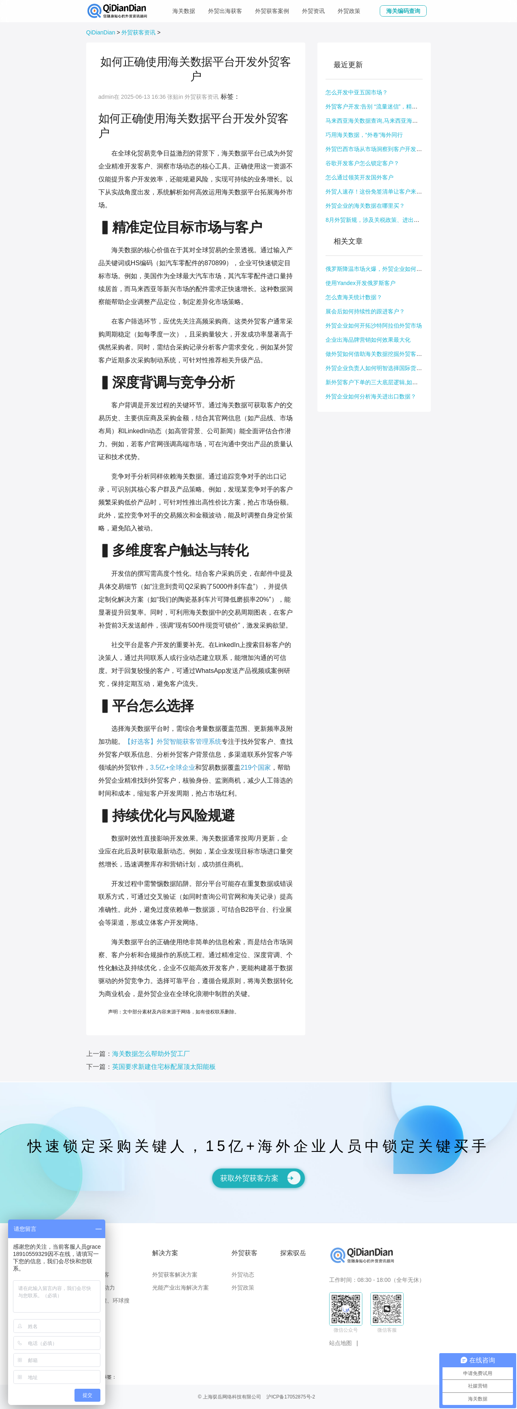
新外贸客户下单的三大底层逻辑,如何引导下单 (383, 382)
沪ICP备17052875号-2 (290, 1397)
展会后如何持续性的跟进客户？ (365, 311)
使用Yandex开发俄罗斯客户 (360, 283)
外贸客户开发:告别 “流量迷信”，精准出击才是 (383, 106)
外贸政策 (349, 11)
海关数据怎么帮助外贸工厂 (151, 1053)
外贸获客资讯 (138, 32)
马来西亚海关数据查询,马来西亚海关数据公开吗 (386, 120)
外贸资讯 (313, 11)
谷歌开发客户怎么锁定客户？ (362, 163)
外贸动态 (243, 1274)
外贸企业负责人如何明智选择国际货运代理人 (382, 368)
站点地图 (340, 1343)
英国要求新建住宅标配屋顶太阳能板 (164, 1066)
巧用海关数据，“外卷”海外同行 (364, 135)
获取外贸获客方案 (260, 1178)
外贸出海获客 (225, 11)
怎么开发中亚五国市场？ (357, 92)
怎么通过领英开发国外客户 (360, 177)
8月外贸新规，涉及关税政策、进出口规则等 (381, 220)
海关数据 (183, 11)
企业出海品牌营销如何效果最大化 (368, 339)
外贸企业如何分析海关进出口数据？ (371, 396)
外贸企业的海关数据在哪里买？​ (365, 205)
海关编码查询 (403, 11)
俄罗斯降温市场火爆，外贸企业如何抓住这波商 (385, 269)
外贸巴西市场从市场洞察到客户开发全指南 (379, 149)
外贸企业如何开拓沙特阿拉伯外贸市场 (374, 325)
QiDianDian (100, 32)
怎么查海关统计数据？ (354, 297)
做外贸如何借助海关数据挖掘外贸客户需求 (379, 354)
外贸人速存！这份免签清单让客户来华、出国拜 (385, 191)
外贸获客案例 (272, 11)
